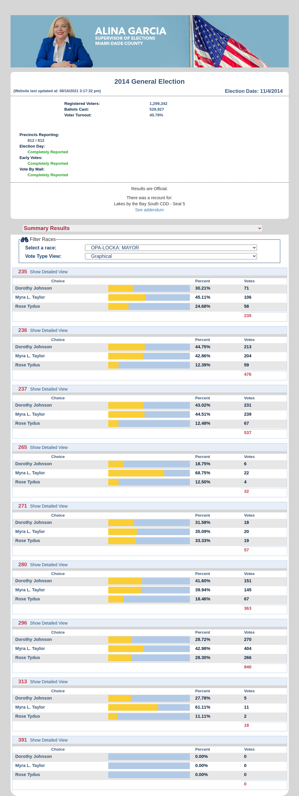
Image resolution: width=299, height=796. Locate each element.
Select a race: (40, 247)
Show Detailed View (48, 271)
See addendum (149, 209)
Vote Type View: (43, 256)
